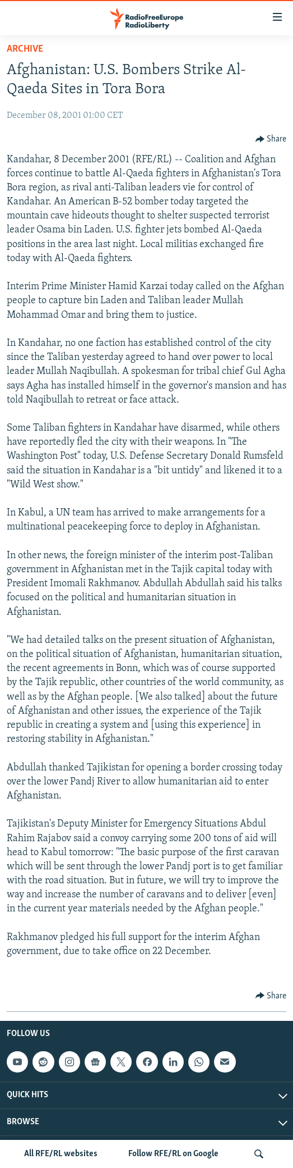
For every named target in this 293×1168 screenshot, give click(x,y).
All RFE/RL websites (60, 1153)
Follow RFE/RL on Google (173, 1153)
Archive (25, 49)
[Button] (271, 139)
